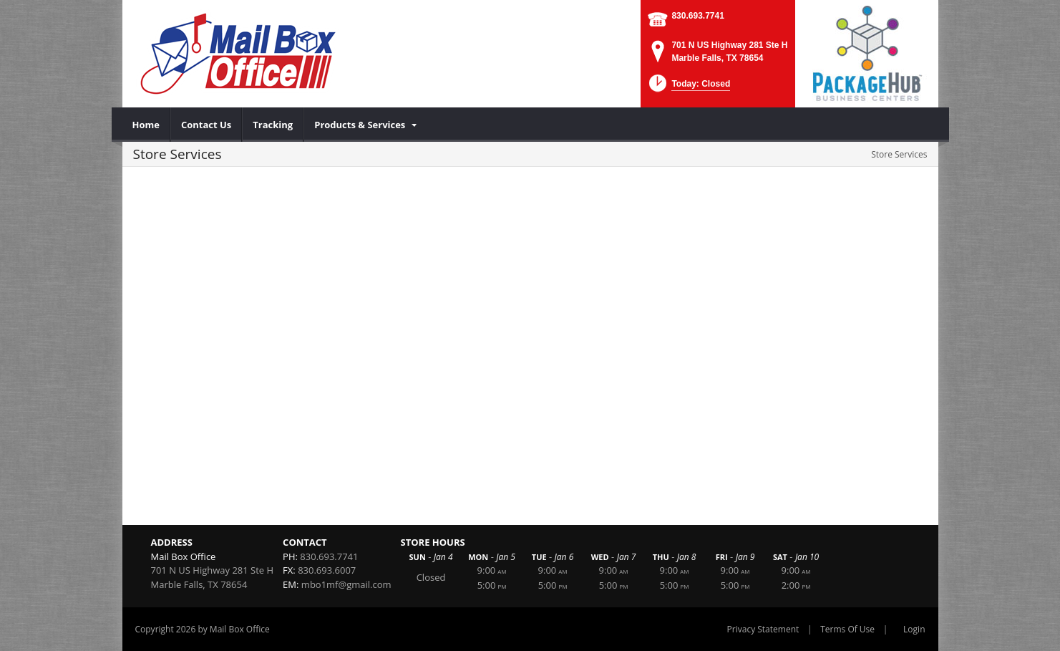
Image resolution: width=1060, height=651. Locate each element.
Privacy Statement (763, 629)
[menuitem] (146, 124)
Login (914, 629)
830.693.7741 (697, 16)
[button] (688, 87)
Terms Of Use (847, 629)
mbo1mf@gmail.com (346, 584)
